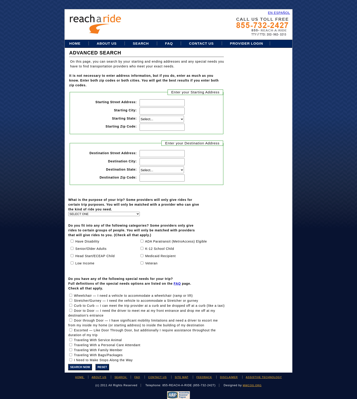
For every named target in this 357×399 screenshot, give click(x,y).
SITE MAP (182, 377)
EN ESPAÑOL (279, 13)
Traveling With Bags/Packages (98, 355)
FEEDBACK (204, 377)
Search (141, 43)
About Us (107, 43)
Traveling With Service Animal (98, 340)
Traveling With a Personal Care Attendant (107, 345)
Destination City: (122, 161)
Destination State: (121, 169)
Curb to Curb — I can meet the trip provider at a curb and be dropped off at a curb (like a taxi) (149, 305)
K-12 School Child (159, 249)
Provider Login (246, 43)
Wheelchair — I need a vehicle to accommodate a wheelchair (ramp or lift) (133, 295)
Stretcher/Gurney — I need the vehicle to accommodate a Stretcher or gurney (136, 300)
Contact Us (201, 43)
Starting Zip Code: (121, 126)
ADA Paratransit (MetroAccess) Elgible (176, 241)
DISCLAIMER (229, 377)
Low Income (84, 263)
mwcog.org (252, 385)
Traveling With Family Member (98, 350)
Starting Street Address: (116, 102)
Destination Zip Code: (118, 177)
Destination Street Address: (113, 153)
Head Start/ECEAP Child (95, 256)
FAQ (169, 43)
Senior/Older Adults (91, 249)
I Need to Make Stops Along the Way (103, 360)
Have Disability (87, 241)
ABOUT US (99, 377)
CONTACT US (157, 377)
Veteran (151, 263)
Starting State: (124, 118)
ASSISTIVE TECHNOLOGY (264, 377)
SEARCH (121, 377)
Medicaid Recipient (160, 256)
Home (75, 43)
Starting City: (125, 110)
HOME (80, 377)
